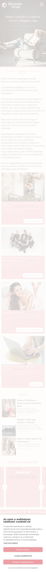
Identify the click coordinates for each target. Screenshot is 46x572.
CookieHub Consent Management (27, 568)
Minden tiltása (23, 550)
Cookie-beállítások (23, 556)
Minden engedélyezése (23, 562)
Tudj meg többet (10, 543)
